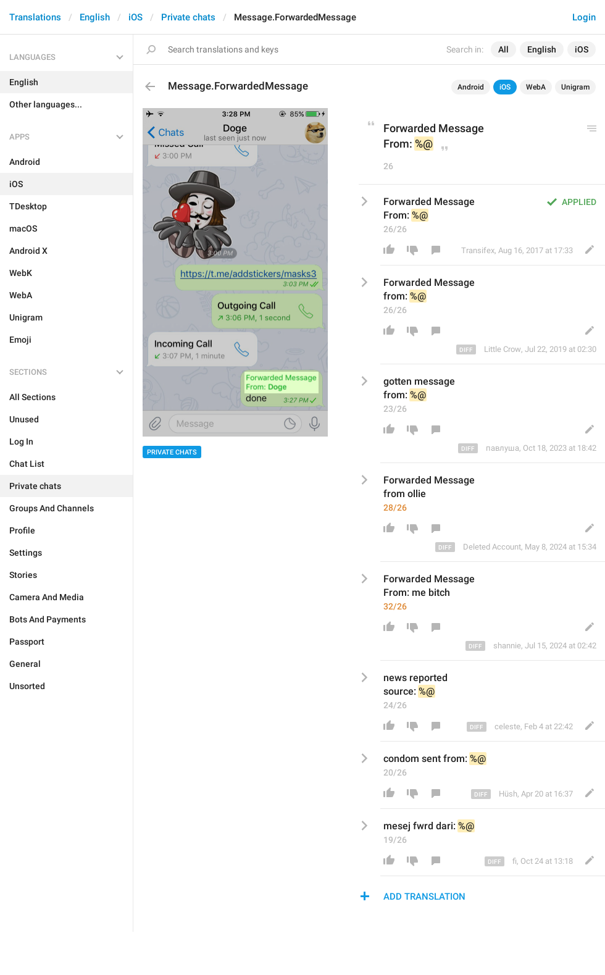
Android (470, 87)
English (95, 17)
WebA (536, 87)
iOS (135, 17)
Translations (35, 17)
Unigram (575, 87)
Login (584, 17)
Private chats (188, 17)
